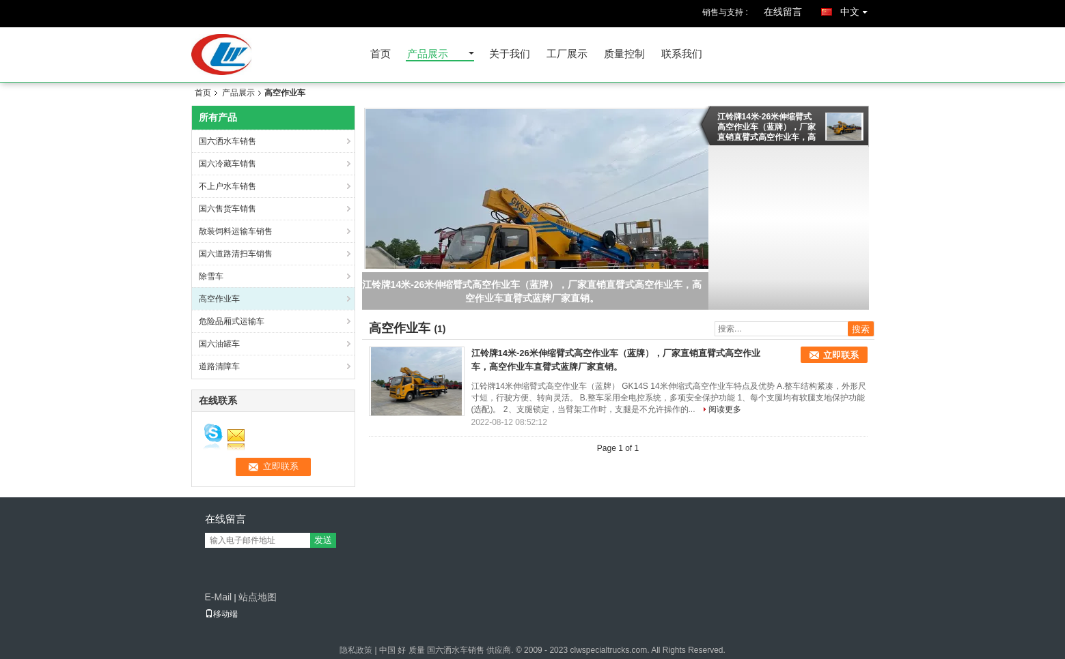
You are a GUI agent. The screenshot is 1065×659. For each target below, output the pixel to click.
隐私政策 (356, 650)
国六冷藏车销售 (227, 164)
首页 (380, 54)
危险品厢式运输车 (231, 321)
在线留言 (783, 11)
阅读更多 (724, 409)
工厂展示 (567, 54)
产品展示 (427, 54)
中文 (857, 9)
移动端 (221, 614)
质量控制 (624, 54)
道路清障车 (219, 366)
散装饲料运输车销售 (236, 231)
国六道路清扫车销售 (236, 254)
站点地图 (257, 596)
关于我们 (509, 54)
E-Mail (218, 596)
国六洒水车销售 (227, 141)
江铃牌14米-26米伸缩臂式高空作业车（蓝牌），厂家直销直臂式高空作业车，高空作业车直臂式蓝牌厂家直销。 (766, 127)
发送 (323, 540)
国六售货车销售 (227, 209)
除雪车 (211, 276)
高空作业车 (219, 299)
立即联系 (841, 355)
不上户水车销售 (227, 186)
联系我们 (681, 54)
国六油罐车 (219, 344)
